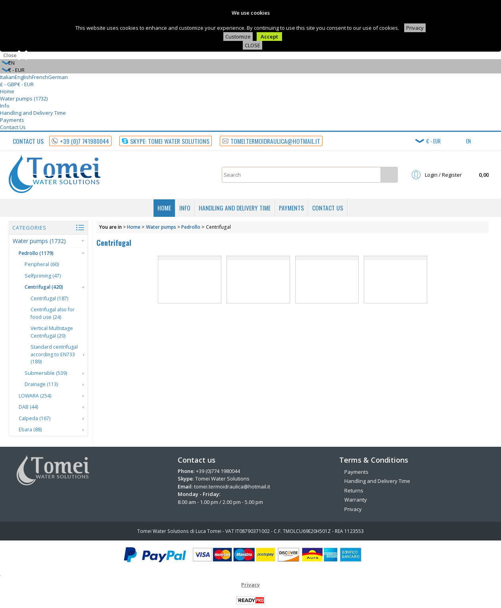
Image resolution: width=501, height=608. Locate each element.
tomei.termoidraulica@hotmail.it (232, 486)
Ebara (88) (30, 429)
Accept (269, 36)
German (58, 77)
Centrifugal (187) (49, 298)
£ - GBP (8, 84)
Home (7, 91)
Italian (7, 77)
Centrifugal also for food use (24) (53, 313)
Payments (12, 120)
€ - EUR (25, 84)
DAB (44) (28, 406)
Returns (353, 490)
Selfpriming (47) (43, 275)
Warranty (355, 499)
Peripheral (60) (42, 264)
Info (5, 105)
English (23, 77)
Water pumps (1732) (24, 98)
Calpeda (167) (34, 418)
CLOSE (252, 45)
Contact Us (13, 127)
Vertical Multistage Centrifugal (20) (52, 332)
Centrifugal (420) (44, 287)
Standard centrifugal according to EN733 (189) (54, 354)
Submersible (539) (46, 373)
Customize (238, 36)
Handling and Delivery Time (33, 112)
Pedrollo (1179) (36, 253)
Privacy (415, 27)
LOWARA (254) (35, 395)
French (40, 77)
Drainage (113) (41, 384)
